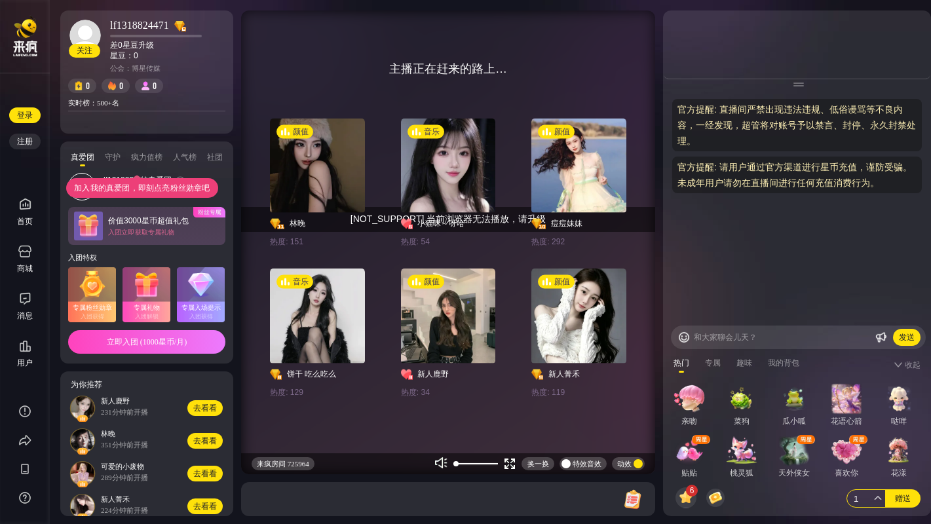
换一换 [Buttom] (538, 464)
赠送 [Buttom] (903, 498)
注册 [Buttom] (25, 141)
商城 (25, 259)
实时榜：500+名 (93, 103)
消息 (25, 315)
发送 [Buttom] (907, 337)
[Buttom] (684, 337)
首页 (25, 212)
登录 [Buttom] (25, 115)
